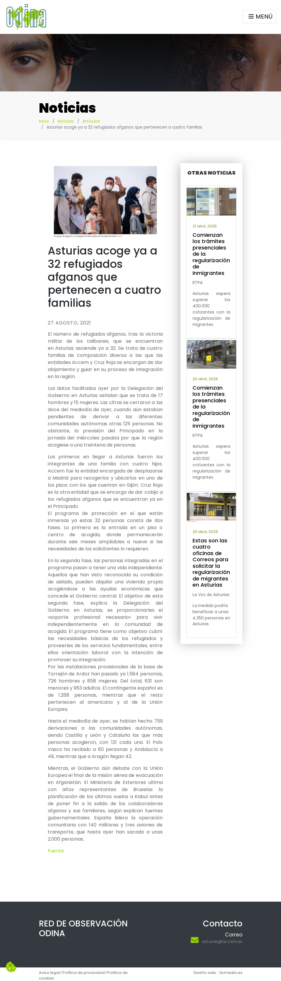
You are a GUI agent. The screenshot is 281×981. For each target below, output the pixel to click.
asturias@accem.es (222, 941)
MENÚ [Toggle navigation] (259, 17)
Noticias (66, 121)
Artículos (91, 121)
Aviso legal (49, 972)
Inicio (44, 121)
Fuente (56, 850)
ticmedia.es (231, 972)
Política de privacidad (84, 972)
